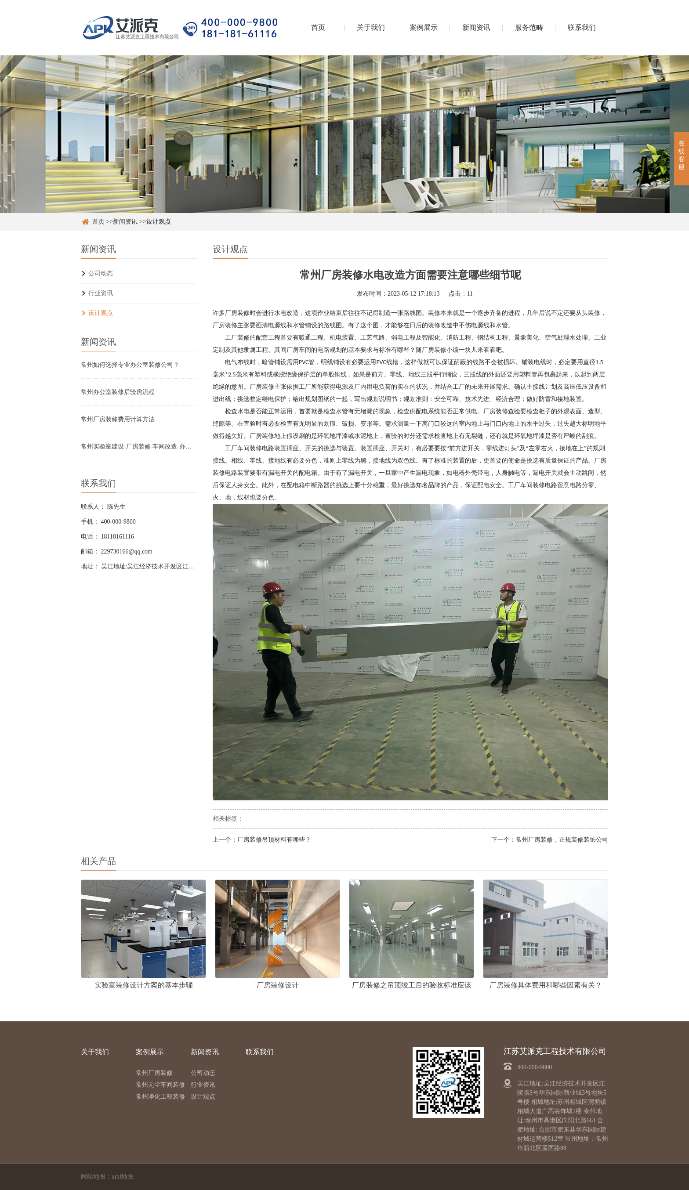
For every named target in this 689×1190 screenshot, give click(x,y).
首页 (318, 27)
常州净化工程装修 (160, 1096)
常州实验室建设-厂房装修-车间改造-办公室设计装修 (139, 446)
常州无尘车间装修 (160, 1084)
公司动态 (100, 273)
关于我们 (371, 27)
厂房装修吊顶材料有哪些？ (274, 839)
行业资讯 (100, 293)
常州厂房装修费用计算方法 (118, 419)
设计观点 (158, 221)
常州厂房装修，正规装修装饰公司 (562, 839)
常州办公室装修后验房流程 (118, 392)
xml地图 (123, 1176)
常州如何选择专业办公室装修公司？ (130, 365)
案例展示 (424, 27)
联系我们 (582, 27)
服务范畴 (529, 27)
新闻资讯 (476, 27)
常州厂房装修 (154, 1073)
